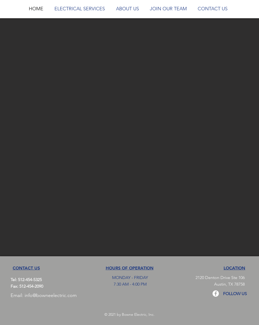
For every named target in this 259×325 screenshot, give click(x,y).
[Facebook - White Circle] (215, 293)
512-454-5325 (30, 279)
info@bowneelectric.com (51, 295)
